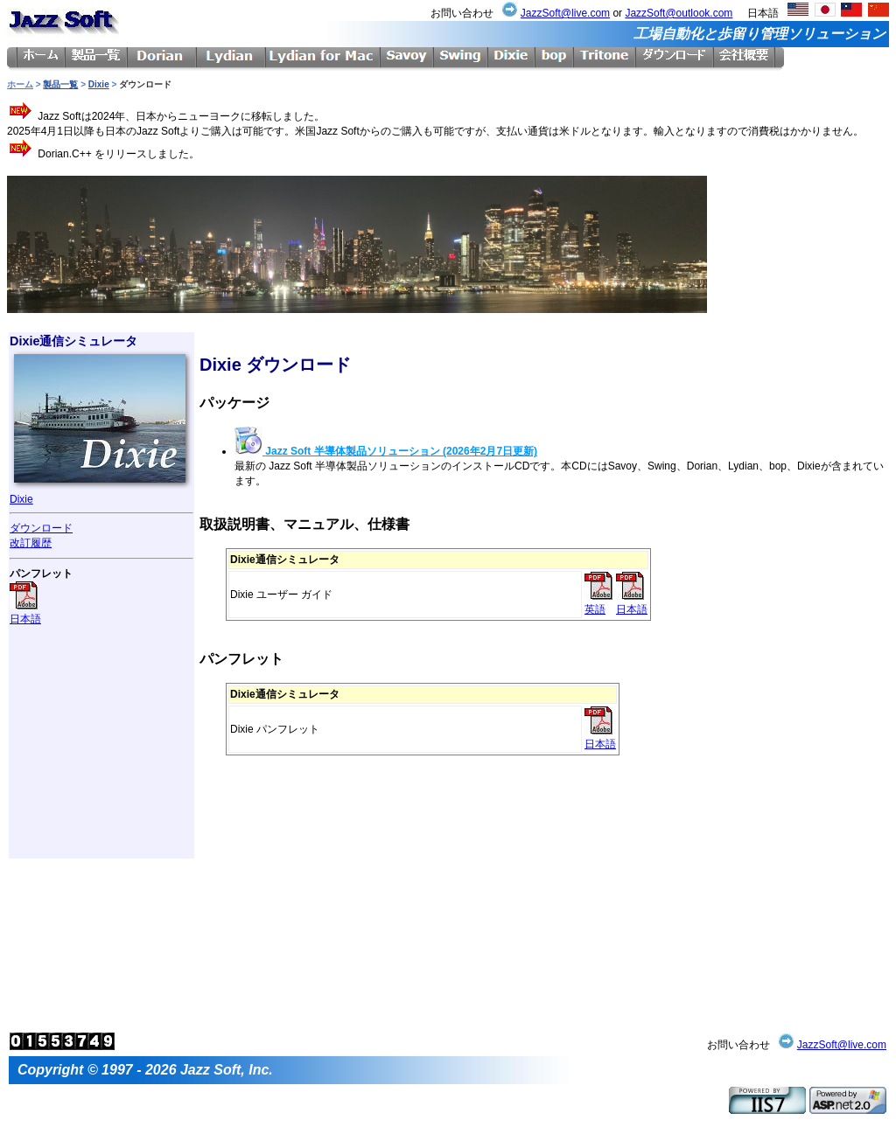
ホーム (20, 84)
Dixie (98, 84)
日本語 (25, 612)
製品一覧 (60, 84)
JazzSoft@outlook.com (678, 13)
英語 (598, 603)
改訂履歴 (31, 543)
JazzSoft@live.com (565, 13)
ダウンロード (41, 528)
